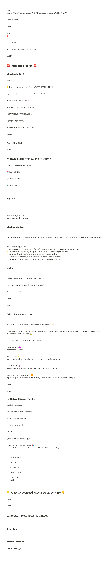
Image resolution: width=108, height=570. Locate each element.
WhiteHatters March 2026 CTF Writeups (20, 127)
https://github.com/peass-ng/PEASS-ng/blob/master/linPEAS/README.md (32, 368)
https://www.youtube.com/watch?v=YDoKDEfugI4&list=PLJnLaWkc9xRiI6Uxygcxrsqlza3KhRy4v (41, 377)
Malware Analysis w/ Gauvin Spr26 (19, 165)
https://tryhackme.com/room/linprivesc (29, 340)
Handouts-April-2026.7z (15, 292)
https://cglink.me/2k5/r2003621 (17, 218)
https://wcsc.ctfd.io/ (20, 100)
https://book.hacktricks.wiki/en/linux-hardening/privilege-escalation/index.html (33, 359)
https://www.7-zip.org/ (35, 285)
